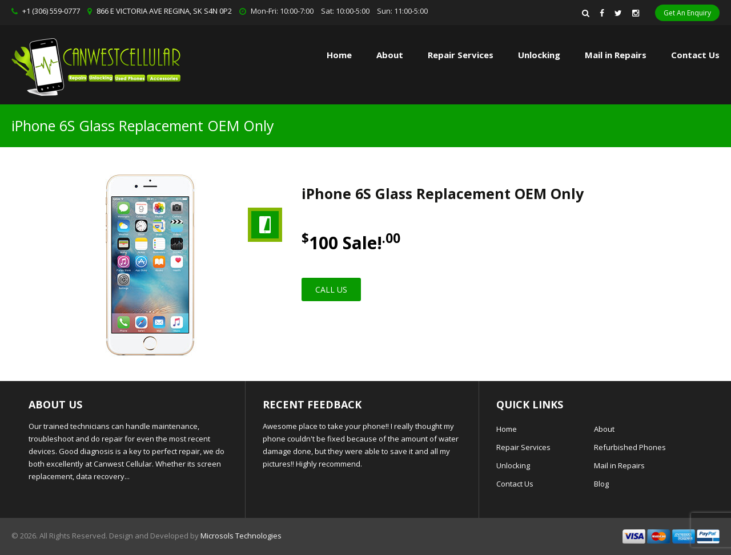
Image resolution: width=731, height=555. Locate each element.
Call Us (331, 289)
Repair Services (523, 447)
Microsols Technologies (241, 535)
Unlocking (539, 54)
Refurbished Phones (630, 447)
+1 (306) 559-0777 (51, 11)
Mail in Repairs (615, 54)
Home (339, 54)
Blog (601, 484)
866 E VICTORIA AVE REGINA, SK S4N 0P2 (164, 11)
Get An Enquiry (687, 13)
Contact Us (695, 54)
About (389, 54)
